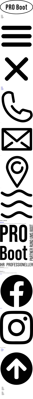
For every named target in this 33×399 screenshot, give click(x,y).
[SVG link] (16, 7)
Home (2, 86)
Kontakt (2, 89)
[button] (16, 52)
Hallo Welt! (2, 222)
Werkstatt (2, 88)
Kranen (2, 15)
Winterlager (2, 17)
